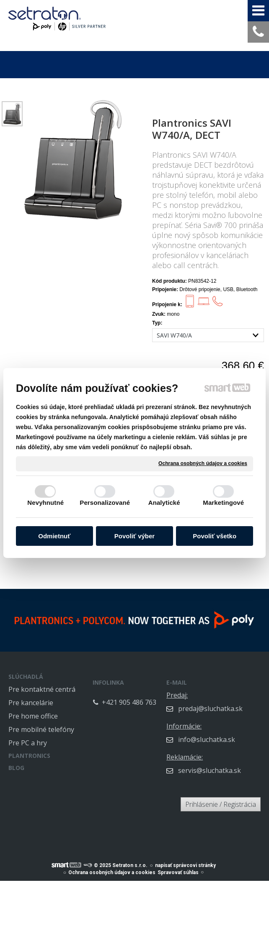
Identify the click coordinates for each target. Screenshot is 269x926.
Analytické (164, 502)
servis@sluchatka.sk (227, 764)
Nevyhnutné (45, 502)
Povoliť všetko (214, 536)
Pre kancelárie (30, 702)
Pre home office (33, 716)
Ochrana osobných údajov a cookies (202, 463)
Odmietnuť (54, 536)
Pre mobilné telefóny (41, 729)
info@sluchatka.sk (224, 733)
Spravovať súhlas (178, 868)
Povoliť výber (134, 536)
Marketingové (223, 502)
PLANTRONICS (29, 756)
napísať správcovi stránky (185, 861)
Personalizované (105, 502)
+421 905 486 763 (140, 701)
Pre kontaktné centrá (41, 689)
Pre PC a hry (27, 742)
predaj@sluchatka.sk (228, 702)
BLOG (16, 768)
